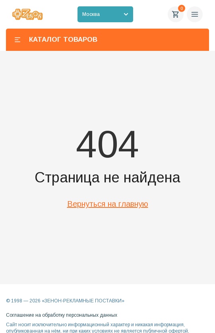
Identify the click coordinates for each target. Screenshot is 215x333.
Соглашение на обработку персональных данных (61, 315)
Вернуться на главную (107, 203)
